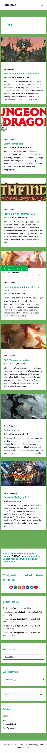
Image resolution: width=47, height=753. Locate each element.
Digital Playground (10, 426)
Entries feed (7, 720)
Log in (5, 716)
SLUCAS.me (18, 556)
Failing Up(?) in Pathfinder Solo (19, 214)
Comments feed (9, 724)
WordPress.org (9, 728)
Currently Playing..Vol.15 (16, 497)
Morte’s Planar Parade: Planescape (21, 73)
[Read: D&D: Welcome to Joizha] (23, 336)
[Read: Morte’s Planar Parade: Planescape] (23, 50)
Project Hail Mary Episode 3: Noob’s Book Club (21, 619)
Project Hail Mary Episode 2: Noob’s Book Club (21, 626)
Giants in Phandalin (14, 143)
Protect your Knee (13, 430)
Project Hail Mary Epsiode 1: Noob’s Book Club (21, 633)
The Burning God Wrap (12, 608)
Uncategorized (9, 69)
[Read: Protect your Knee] (23, 406)
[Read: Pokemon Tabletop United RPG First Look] (23, 263)
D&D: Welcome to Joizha (16, 360)
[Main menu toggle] (41, 5)
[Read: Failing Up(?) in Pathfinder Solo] (23, 190)
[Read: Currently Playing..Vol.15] (23, 473)
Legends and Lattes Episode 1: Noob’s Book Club (22, 612)
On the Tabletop (9, 139)
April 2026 (9, 5)
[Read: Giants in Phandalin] (23, 120)
